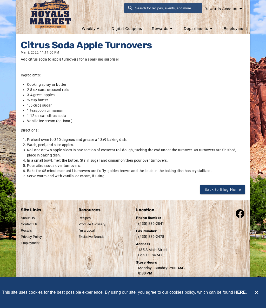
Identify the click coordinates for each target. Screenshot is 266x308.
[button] (162, 28)
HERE (240, 292)
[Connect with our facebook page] (240, 213)
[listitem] (28, 218)
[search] (167, 8)
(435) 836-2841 (151, 223)
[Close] (256, 292)
